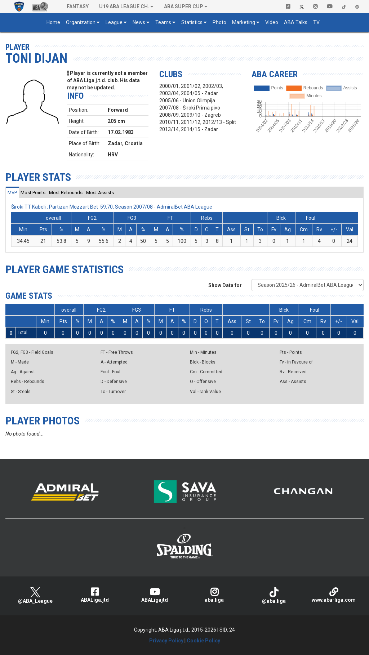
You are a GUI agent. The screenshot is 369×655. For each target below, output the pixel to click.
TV (316, 22)
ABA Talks (295, 22)
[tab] (12, 192)
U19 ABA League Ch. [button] (124, 6)
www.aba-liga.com (333, 595)
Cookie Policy (203, 640)
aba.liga (214, 595)
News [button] (139, 22)
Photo (219, 22)
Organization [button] (80, 22)
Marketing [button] (243, 22)
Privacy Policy (166, 640)
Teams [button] (163, 22)
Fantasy (78, 6)
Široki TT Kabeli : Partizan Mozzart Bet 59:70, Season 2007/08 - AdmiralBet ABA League (111, 207)
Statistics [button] (192, 22)
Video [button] (271, 22)
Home (53, 22)
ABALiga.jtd (95, 595)
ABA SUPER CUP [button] (183, 6)
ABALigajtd (154, 595)
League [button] (114, 22)
